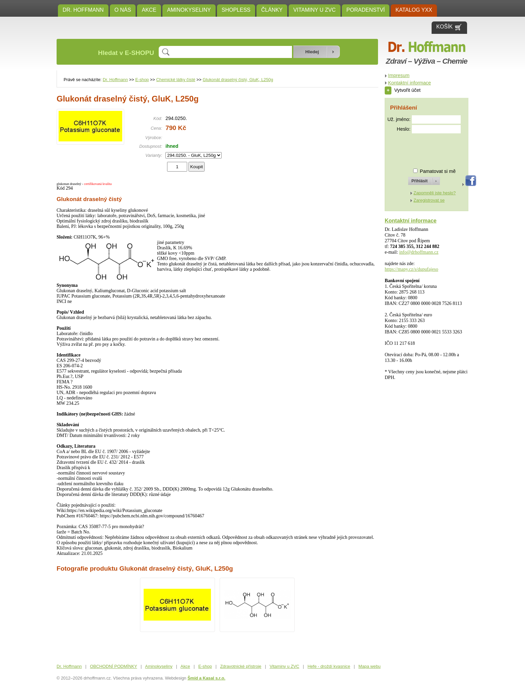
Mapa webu (370, 666)
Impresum (398, 75)
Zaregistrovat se (429, 200)
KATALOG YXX (413, 10)
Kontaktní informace (409, 82)
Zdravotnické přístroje (240, 666)
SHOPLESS (236, 10)
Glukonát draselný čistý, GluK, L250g (238, 79)
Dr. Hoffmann (83, 10)
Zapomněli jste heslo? (435, 192)
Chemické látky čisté (176, 79)
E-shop (142, 79)
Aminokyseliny (189, 10)
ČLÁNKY (272, 10)
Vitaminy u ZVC (314, 10)
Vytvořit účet (403, 90)
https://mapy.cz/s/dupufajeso (411, 269)
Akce (149, 10)
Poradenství (366, 10)
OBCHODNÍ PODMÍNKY (113, 666)
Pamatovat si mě (438, 171)
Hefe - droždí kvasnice (329, 666)
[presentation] (417, 148)
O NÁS (123, 10)
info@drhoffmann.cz (418, 252)
